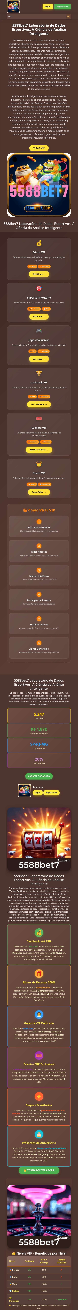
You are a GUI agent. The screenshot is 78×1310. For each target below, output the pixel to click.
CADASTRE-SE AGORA (39, 779)
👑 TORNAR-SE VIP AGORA (39, 1173)
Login (47, 6)
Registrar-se (62, 6)
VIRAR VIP (39, 148)
